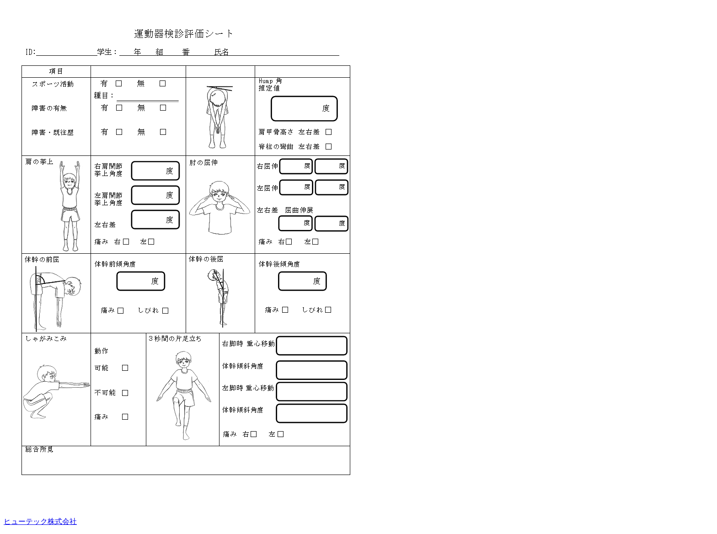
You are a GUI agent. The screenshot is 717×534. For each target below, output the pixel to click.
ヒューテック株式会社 (40, 521)
